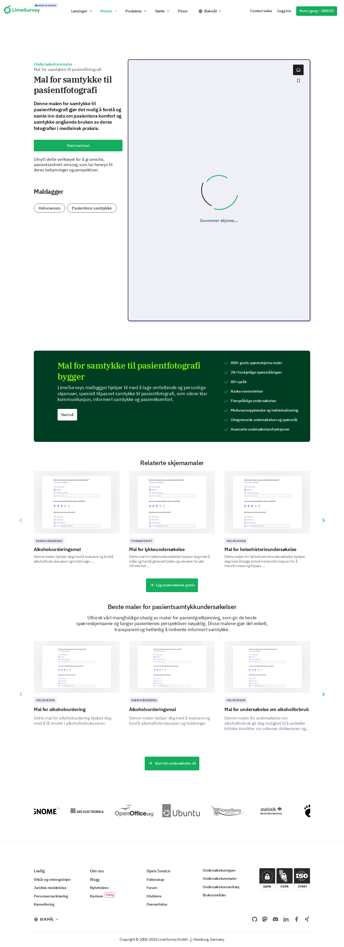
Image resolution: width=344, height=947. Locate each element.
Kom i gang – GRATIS (317, 10)
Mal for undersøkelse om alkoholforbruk (266, 709)
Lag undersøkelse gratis (172, 585)
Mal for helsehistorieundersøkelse (260, 549)
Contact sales (261, 10)
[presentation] (20, 520)
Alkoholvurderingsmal (57, 549)
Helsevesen (49, 208)
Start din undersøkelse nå (172, 763)
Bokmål (210, 11)
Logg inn (284, 10)
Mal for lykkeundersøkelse (157, 549)
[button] (81, 11)
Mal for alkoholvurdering (60, 709)
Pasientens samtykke (92, 208)
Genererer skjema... (219, 220)
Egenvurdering (49, 541)
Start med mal (78, 145)
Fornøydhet (141, 541)
